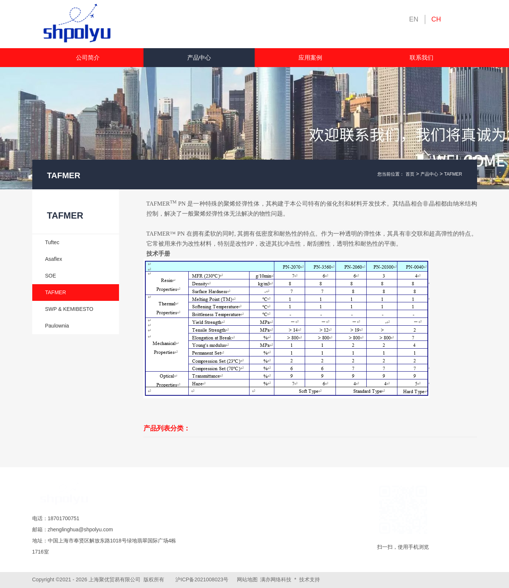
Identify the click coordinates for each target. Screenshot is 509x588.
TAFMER (453, 174)
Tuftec (52, 242)
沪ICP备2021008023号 (201, 579)
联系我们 (421, 57)
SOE (50, 276)
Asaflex (53, 259)
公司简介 (88, 57)
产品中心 (199, 57)
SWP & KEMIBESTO (69, 309)
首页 (410, 174)
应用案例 (310, 57)
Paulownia (57, 326)
